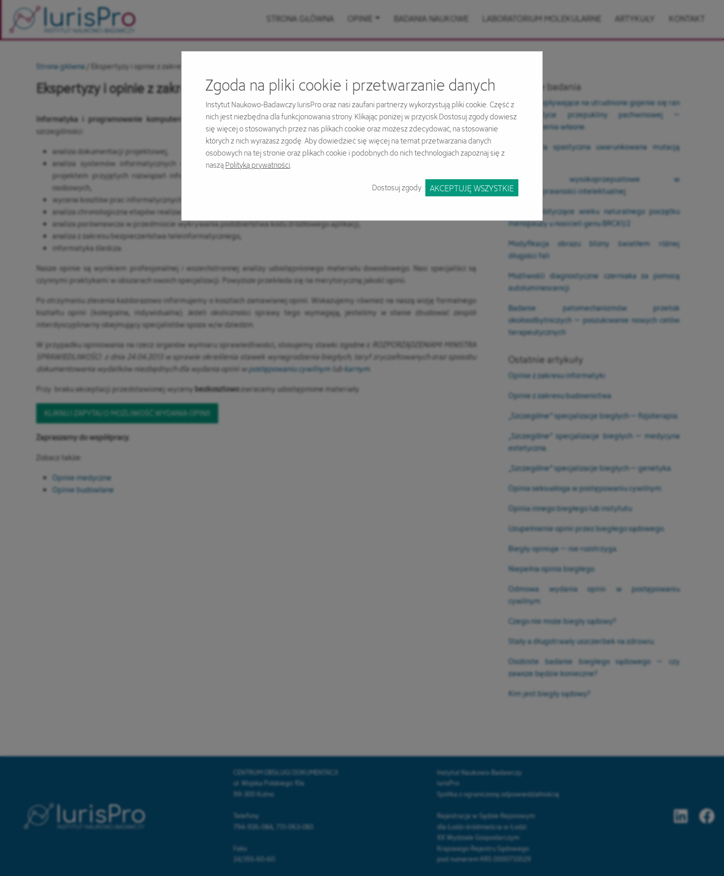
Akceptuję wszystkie (472, 188)
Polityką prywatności (257, 165)
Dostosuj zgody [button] (396, 187)
